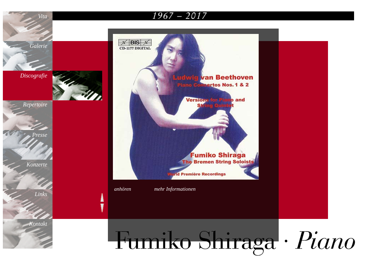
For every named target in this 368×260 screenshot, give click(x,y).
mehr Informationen (175, 189)
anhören (122, 189)
